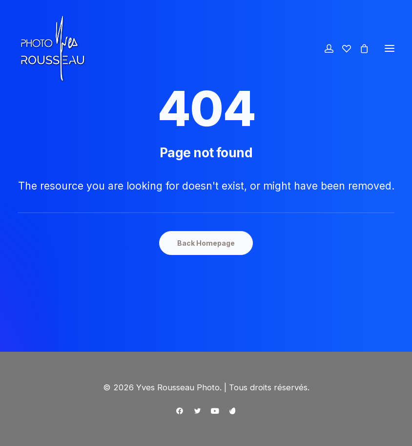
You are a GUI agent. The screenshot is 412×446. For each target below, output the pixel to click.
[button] (389, 48)
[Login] (324, 48)
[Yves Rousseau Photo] (53, 48)
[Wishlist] (342, 48)
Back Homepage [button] (206, 243)
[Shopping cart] (360, 48)
